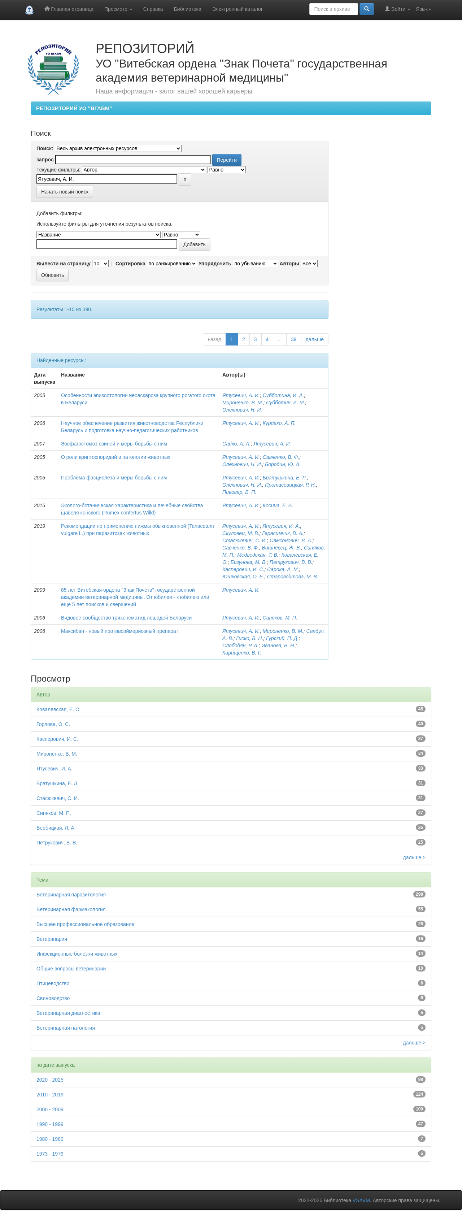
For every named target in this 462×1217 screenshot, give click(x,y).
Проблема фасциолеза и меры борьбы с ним (114, 478)
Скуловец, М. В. (240, 533)
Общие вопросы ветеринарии (71, 969)
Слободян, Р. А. (240, 645)
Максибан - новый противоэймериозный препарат (119, 631)
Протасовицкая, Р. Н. (290, 485)
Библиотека (187, 9)
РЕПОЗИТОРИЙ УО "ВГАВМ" (74, 108)
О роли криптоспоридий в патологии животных (115, 457)
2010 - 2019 (50, 1095)
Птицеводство (52, 983)
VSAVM (361, 1200)
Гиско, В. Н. (249, 638)
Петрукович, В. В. (291, 562)
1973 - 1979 (50, 1154)
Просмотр (118, 9)
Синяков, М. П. (280, 618)
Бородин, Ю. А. (283, 464)
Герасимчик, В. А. (283, 533)
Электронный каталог (237, 9)
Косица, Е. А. (278, 505)
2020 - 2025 (50, 1080)
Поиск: (44, 148)
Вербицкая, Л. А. (56, 828)
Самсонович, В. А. (291, 540)
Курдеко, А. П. (279, 423)
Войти (397, 9)
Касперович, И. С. (243, 569)
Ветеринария (51, 939)
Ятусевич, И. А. (281, 526)
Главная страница (68, 9)
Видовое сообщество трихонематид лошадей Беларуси (126, 618)
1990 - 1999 (50, 1124)
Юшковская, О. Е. (243, 576)
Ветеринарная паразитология (71, 894)
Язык (423, 9)
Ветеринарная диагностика (68, 1013)
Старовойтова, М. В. (292, 576)
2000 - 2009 (50, 1109)
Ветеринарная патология (65, 1028)
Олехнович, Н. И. (242, 410)
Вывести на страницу (63, 263)
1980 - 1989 (50, 1139)
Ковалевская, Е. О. (58, 709)
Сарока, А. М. (283, 569)
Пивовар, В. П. (239, 492)
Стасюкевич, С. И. (244, 540)
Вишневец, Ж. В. (281, 548)
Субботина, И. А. (283, 395)
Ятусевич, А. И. (241, 395)
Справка (153, 9)
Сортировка (130, 263)
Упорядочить (215, 263)
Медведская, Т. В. (257, 555)
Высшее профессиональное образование (85, 924)
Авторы (289, 263)
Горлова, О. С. (53, 724)
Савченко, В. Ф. (281, 457)
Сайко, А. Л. (236, 444)
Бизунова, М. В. (249, 562)
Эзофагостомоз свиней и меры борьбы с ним (114, 444)
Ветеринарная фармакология (70, 909)
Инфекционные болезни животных (76, 954)
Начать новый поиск (64, 192)
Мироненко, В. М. (242, 402)
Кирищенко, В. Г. (241, 653)
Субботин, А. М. (285, 402)
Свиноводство (53, 998)
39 (294, 339)
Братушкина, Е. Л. (285, 478)
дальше (315, 339)
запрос (45, 159)
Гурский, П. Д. (282, 638)
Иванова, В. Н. (278, 645)
